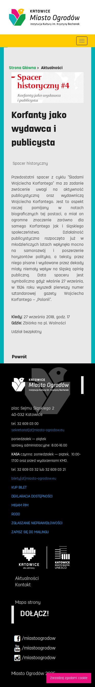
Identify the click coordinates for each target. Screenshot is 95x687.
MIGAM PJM (19, 505)
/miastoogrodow (34, 638)
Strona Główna (22, 68)
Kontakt (23, 584)
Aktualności (52, 68)
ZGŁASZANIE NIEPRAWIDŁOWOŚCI (36, 523)
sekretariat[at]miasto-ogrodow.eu (37, 430)
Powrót (19, 356)
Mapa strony (28, 602)
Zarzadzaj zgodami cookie (68, 678)
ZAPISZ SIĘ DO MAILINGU (30, 532)
